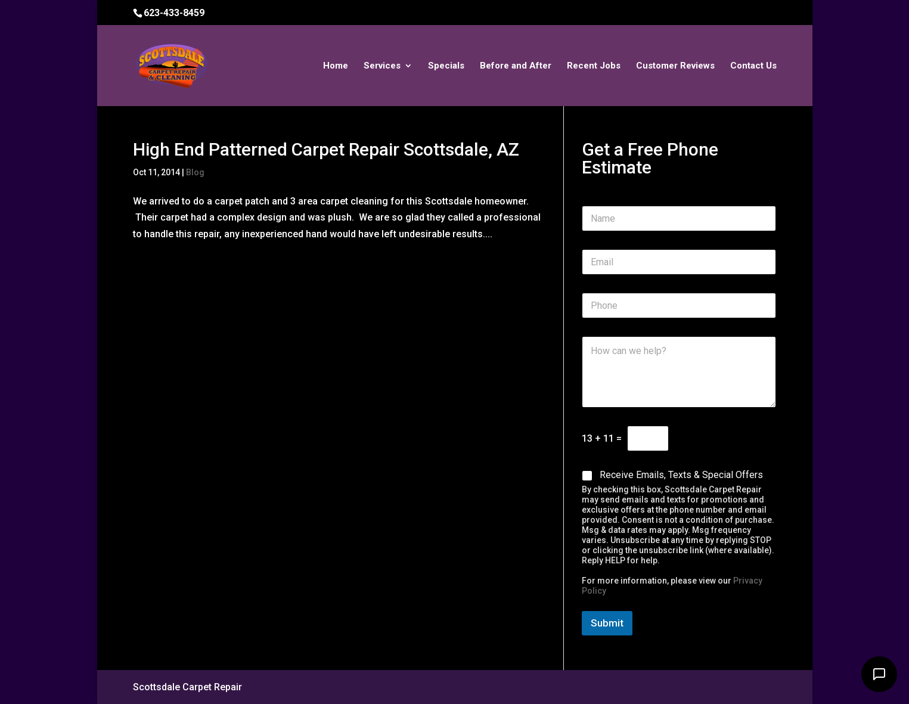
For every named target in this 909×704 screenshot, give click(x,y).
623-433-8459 (174, 12)
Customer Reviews (675, 66)
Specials (446, 66)
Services (382, 66)
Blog (195, 172)
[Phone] (679, 305)
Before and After (515, 66)
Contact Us (753, 66)
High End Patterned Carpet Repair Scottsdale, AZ (326, 149)
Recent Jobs (594, 66)
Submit (607, 623)
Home (335, 66)
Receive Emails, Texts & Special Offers (681, 474)
